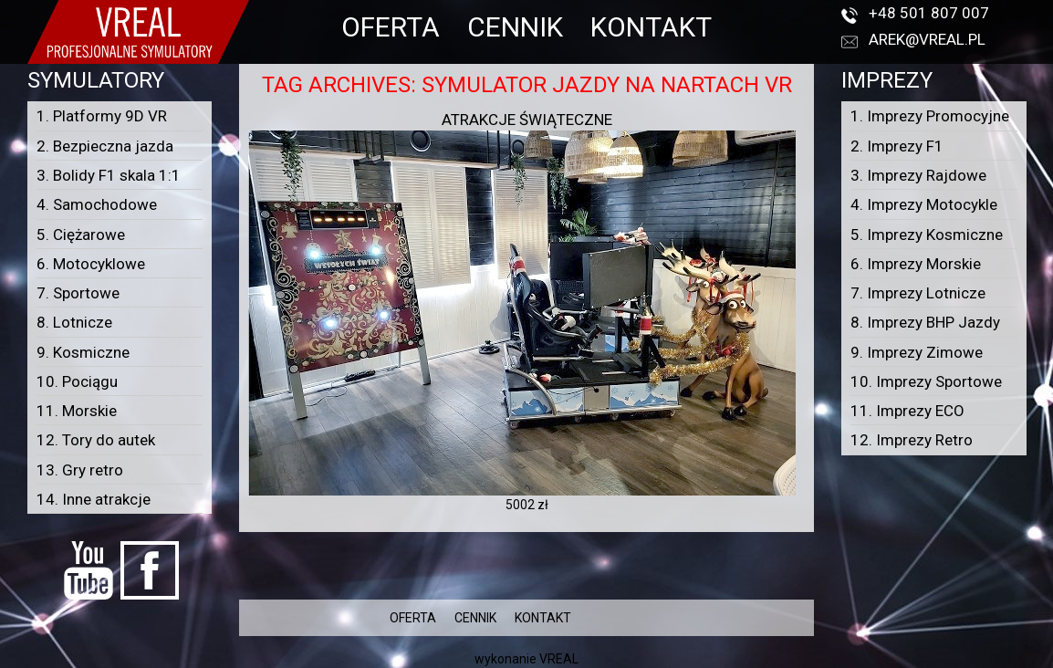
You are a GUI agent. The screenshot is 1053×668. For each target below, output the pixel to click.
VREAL (559, 659)
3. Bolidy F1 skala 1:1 (108, 175)
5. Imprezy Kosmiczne (926, 234)
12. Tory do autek (95, 440)
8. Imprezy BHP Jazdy (925, 322)
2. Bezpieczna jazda (104, 146)
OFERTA (390, 27)
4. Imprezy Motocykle (923, 204)
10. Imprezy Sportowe (926, 381)
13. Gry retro (79, 470)
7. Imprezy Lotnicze (917, 293)
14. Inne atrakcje (93, 499)
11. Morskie (76, 411)
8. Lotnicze (74, 322)
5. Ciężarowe (80, 234)
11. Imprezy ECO (907, 411)
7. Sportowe (78, 293)
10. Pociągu (77, 381)
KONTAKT (651, 27)
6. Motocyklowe (90, 264)
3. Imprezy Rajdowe (918, 175)
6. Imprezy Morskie (915, 264)
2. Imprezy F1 (897, 146)
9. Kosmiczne (83, 352)
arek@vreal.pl (927, 39)
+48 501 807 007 (929, 13)
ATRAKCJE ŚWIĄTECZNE (527, 119)
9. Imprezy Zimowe (916, 352)
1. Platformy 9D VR (101, 116)
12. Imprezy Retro (911, 440)
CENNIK (515, 27)
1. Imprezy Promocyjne (929, 116)
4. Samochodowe (96, 204)
